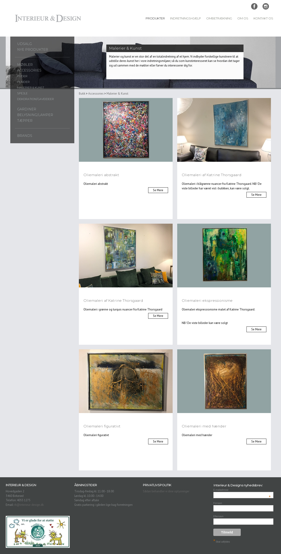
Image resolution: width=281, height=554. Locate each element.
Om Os (242, 18)
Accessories (29, 70)
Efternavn (218, 516)
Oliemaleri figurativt (101, 426)
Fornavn (217, 503)
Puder (22, 76)
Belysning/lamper (35, 115)
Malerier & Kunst (30, 87)
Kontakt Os (263, 18)
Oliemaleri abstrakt (101, 175)
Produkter (155, 18)
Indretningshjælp (185, 18)
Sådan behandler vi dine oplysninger (166, 491)
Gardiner (26, 109)
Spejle (22, 93)
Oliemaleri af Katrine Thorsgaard (211, 175)
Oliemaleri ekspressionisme (207, 300)
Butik (82, 93)
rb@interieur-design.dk (29, 505)
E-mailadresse (242, 490)
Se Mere (158, 190)
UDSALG (24, 44)
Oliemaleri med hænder (204, 426)
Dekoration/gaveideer (35, 99)
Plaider (23, 82)
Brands (24, 136)
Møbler (25, 65)
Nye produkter (32, 50)
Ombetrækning (219, 18)
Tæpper (24, 121)
